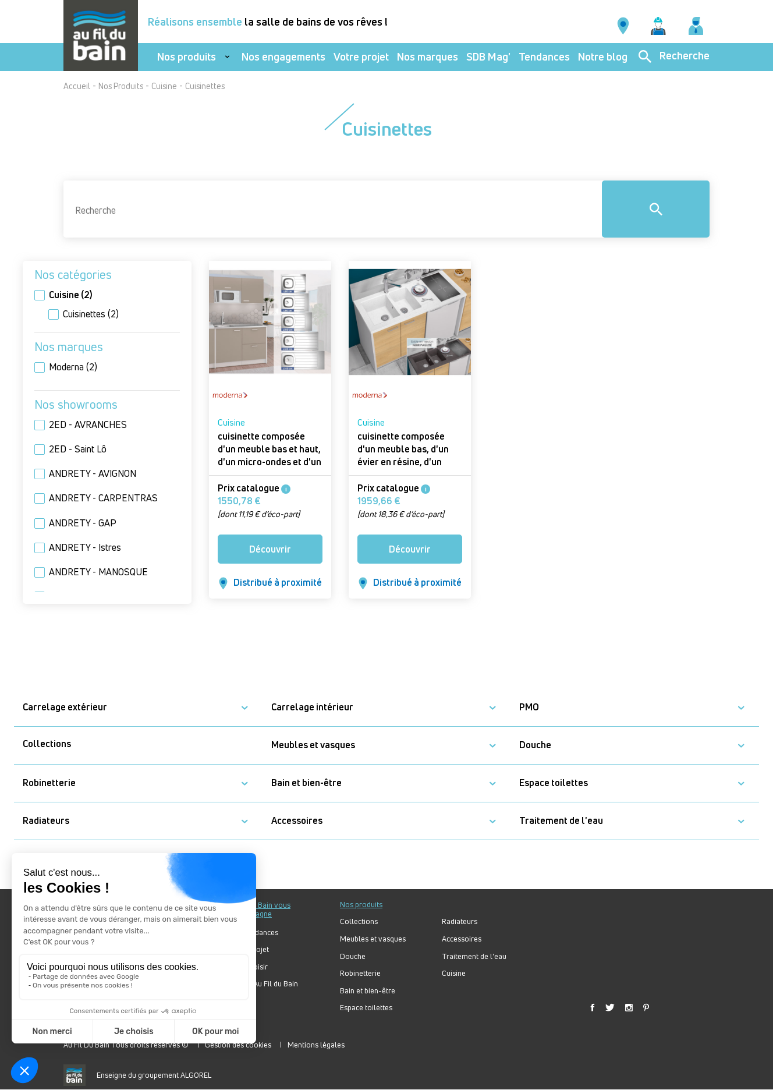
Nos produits (186, 56)
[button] (244, 707)
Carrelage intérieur (312, 707)
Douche (535, 745)
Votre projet (361, 56)
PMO (529, 707)
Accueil (76, 85)
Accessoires (296, 820)
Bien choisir (248, 967)
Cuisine (164, 85)
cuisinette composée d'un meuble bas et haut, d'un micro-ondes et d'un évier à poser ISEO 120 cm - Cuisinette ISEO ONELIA (269, 468)
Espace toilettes (553, 782)
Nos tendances (253, 932)
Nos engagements (283, 56)
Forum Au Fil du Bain (263, 984)
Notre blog (602, 56)
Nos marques (427, 56)
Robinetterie (49, 782)
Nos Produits (120, 85)
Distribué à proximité (270, 582)
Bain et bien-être (306, 782)
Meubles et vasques (313, 745)
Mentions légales (316, 1044)
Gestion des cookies (238, 1044)
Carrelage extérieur (65, 707)
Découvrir (270, 549)
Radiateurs (46, 820)
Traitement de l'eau (561, 820)
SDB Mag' (488, 56)
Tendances (544, 56)
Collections (47, 743)
